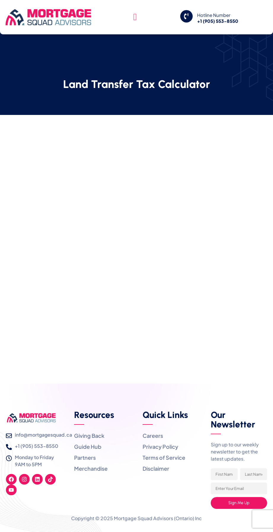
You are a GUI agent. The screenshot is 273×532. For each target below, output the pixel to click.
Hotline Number (213, 15)
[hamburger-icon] (135, 17)
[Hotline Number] (186, 16)
